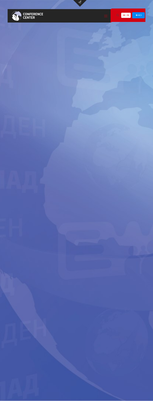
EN (128, 15)
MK (124, 15)
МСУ (138, 15)
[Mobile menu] (105, 15)
